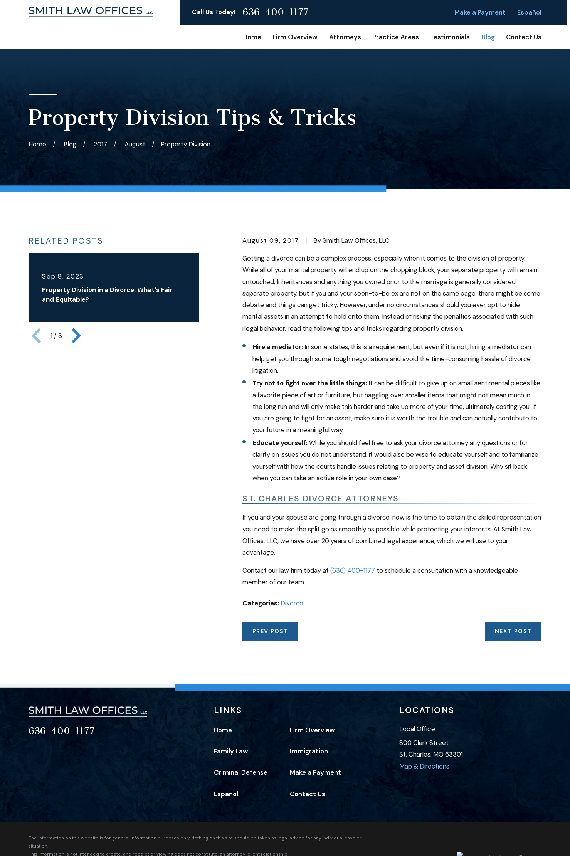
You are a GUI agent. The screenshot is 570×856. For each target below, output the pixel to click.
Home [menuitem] (252, 37)
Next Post (513, 631)
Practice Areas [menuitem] (395, 37)
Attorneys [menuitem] (345, 37)
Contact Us (307, 794)
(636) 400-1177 (352, 570)
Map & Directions (424, 766)
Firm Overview (312, 730)
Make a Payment (480, 12)
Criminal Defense (240, 772)
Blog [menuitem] (488, 37)
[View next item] (76, 335)
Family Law (231, 751)
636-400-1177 (275, 12)
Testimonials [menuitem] (450, 37)
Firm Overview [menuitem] (295, 37)
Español (529, 12)
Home (223, 730)
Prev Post (270, 631)
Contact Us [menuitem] (523, 37)
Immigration (309, 751)
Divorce (292, 603)
